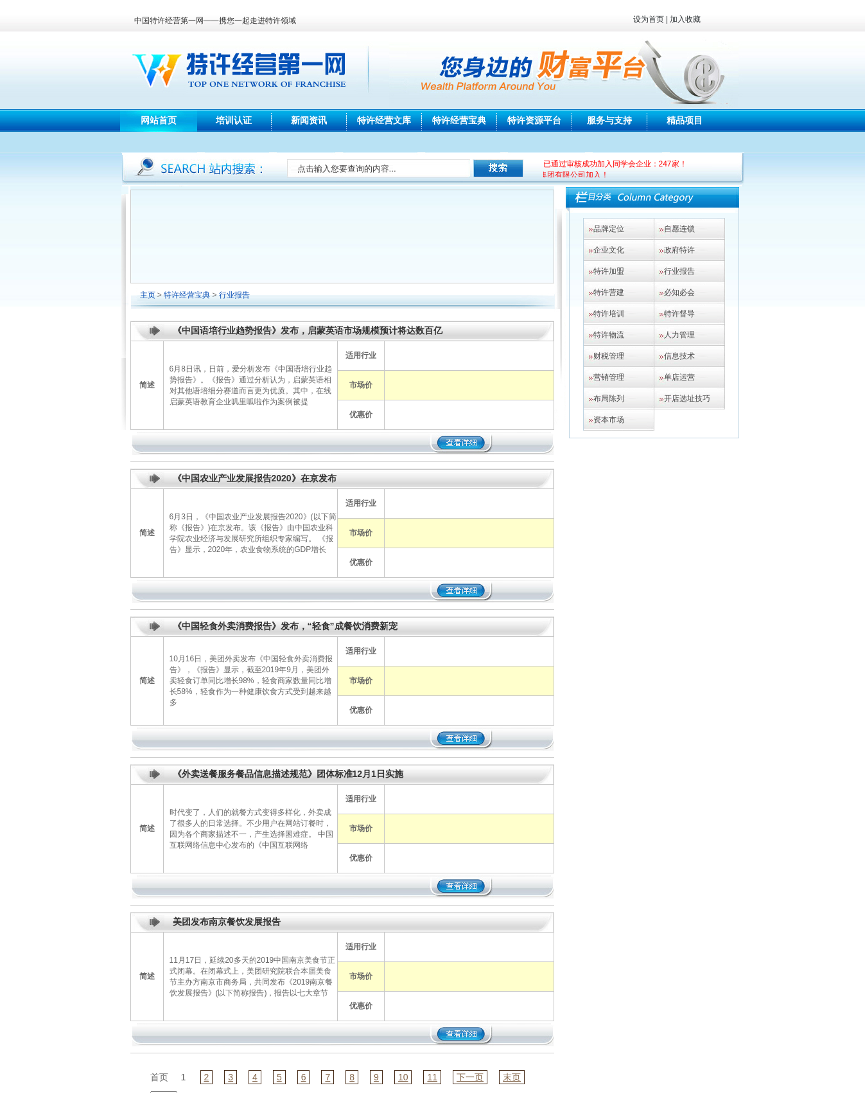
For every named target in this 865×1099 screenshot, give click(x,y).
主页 (147, 294)
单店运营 (679, 377)
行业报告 (234, 294)
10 (403, 1077)
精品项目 (685, 120)
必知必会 (679, 292)
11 (432, 1077)
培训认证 (234, 120)
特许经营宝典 (459, 120)
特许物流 (608, 334)
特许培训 (608, 313)
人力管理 (679, 334)
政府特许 (679, 250)
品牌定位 (608, 228)
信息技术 (679, 356)
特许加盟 (608, 271)
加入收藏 (685, 19)
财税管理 (608, 356)
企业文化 (608, 250)
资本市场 (608, 419)
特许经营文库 (384, 120)
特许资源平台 (534, 120)
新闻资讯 (309, 120)
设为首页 (648, 19)
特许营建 (608, 292)
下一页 (470, 1077)
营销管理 (608, 377)
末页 (512, 1077)
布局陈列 (608, 398)
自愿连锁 (679, 228)
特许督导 (679, 313)
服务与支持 (609, 120)
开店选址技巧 (687, 398)
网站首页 (159, 120)
